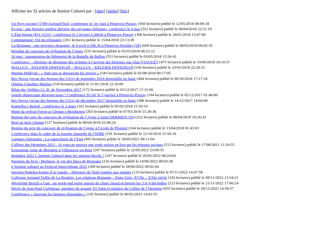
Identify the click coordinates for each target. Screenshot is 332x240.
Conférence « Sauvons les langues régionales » (48, 194)
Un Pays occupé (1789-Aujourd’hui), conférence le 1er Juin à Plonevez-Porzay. (74, 23)
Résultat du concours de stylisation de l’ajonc (47, 51)
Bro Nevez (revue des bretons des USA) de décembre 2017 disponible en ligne (73, 100)
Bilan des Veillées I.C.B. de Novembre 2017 (46, 89)
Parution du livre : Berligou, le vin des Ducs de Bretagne (56, 161)
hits (124, 11)
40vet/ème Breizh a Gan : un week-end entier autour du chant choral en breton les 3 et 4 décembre (89, 183)
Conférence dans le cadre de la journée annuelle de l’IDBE (57, 133)
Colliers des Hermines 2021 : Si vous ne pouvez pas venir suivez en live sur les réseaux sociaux (87, 144)
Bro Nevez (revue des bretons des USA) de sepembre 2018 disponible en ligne (73, 78)
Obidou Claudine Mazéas (31, 84)
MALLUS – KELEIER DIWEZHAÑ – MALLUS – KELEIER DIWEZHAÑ (72, 67)
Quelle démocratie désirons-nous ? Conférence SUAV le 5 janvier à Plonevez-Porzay (78, 95)
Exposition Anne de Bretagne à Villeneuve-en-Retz (51, 150)
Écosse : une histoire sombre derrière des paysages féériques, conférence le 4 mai (75, 29)
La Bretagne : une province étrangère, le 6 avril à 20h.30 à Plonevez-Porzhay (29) (76, 45)
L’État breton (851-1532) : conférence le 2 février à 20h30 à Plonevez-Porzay (72, 34)
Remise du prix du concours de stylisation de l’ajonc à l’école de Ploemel (69, 128)
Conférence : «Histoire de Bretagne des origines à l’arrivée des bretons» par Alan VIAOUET (84, 62)
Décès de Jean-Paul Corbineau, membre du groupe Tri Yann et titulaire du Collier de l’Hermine (86, 188)
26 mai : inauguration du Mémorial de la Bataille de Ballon (58, 56)
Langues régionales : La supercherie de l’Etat (47, 139)
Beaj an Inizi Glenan (27, 122)
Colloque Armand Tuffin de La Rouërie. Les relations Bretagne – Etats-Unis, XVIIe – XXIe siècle (89, 177)
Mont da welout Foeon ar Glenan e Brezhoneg (48, 111)
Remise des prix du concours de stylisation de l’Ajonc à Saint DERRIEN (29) (73, 117)
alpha (112, 11)
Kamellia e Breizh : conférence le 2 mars (43, 106)
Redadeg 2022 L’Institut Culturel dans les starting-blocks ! (57, 155)
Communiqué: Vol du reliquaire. (36, 40)
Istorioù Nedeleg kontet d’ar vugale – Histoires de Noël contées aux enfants (71, 172)
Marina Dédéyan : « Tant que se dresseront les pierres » (55, 73)
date (100, 11)
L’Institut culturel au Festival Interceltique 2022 (49, 166)
